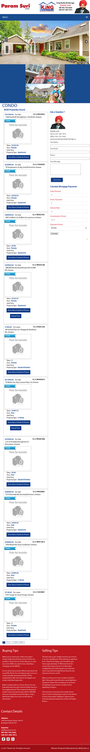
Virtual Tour (15, 316)
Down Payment (56, 202)
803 (16, 642)
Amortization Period (58, 218)
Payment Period (56, 227)
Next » (21, 642)
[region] (44, 42)
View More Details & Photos (18, 157)
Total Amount (55, 193)
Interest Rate (55, 210)
